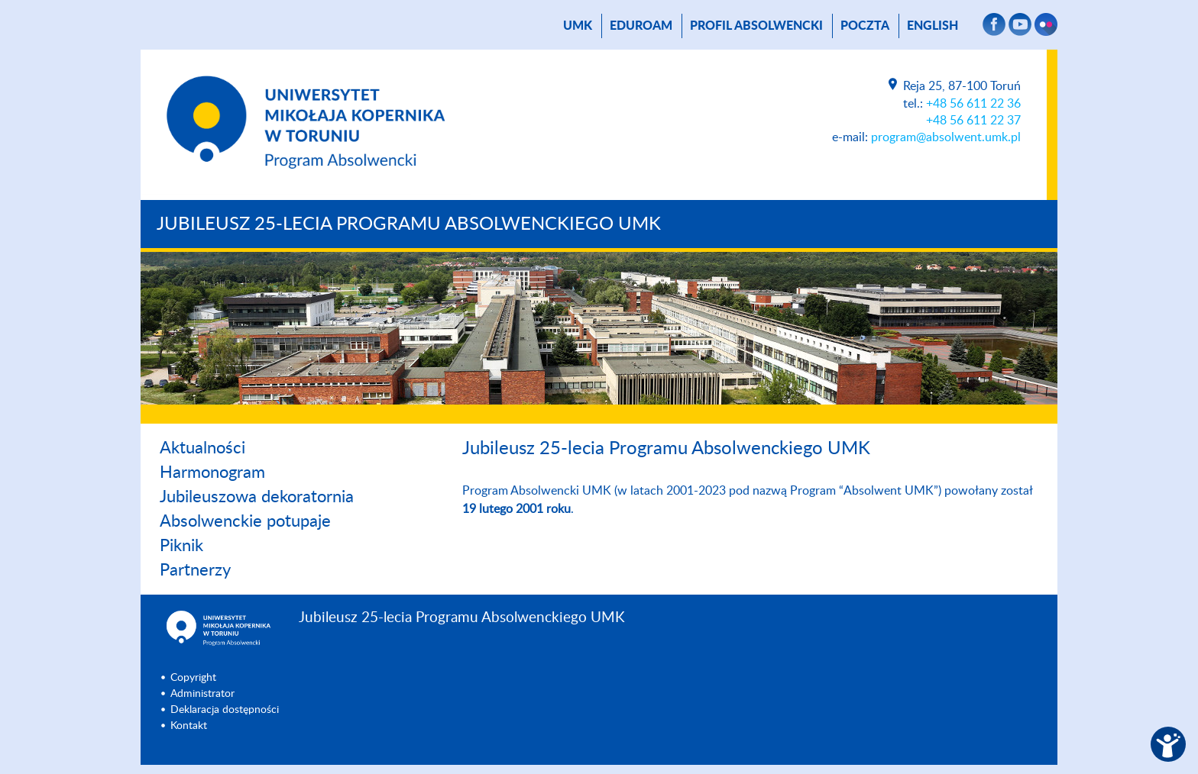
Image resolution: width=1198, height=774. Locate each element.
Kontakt (188, 726)
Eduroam (641, 26)
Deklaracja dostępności (224, 710)
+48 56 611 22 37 (973, 120)
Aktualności (202, 448)
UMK (577, 26)
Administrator (202, 694)
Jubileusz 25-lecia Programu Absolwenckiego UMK (409, 224)
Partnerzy (195, 570)
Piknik (181, 545)
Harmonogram (212, 472)
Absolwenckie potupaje (245, 521)
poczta (864, 26)
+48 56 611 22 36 (973, 104)
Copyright (193, 677)
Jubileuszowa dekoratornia (257, 497)
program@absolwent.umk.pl (946, 137)
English (932, 26)
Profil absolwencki (756, 26)
